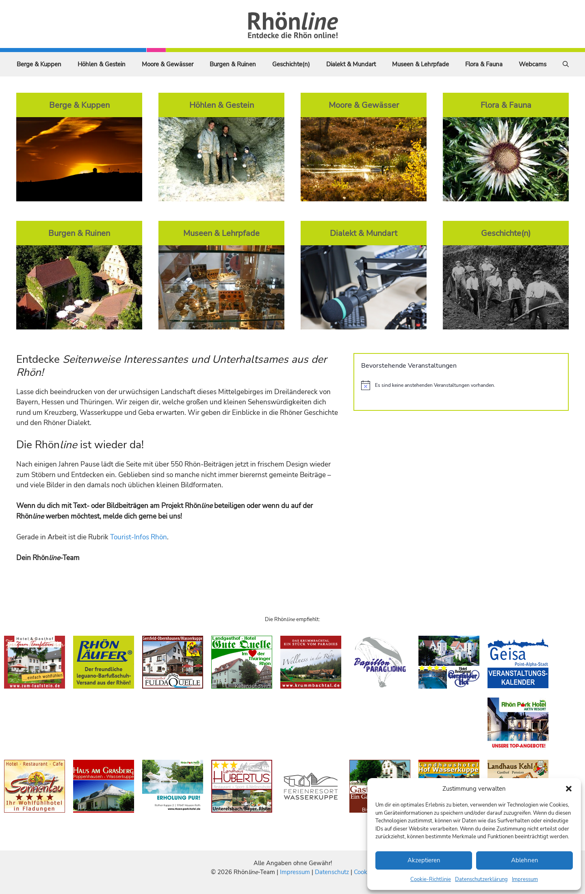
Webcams (532, 64)
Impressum (525, 879)
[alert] (461, 385)
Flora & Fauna (484, 64)
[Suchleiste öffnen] (566, 64)
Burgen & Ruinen (233, 64)
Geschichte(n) (291, 64)
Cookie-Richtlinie (430, 879)
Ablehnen (524, 860)
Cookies (364, 872)
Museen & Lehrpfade (420, 64)
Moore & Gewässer (167, 64)
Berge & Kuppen (39, 64)
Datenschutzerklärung (481, 879)
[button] (569, 789)
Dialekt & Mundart (351, 64)
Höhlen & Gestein (102, 64)
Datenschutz (332, 872)
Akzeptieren (423, 860)
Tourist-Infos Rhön (138, 537)
